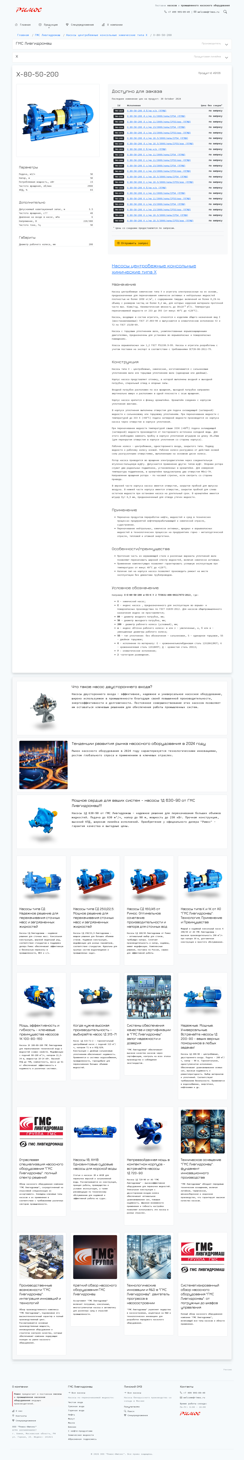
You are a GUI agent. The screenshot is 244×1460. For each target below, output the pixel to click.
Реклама (227, 1369)
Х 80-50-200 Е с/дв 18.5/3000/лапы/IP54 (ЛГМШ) (157, 176)
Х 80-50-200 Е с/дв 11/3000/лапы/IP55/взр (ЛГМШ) (159, 160)
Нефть (71, 1414)
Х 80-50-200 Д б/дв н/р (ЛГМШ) (146, 110)
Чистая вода (75, 1402)
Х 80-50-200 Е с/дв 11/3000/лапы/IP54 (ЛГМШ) (156, 154)
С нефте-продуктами (80, 1431)
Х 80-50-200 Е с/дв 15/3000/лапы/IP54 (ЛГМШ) (156, 165)
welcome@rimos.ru (206, 11)
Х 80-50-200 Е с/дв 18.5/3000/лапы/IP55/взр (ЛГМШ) (160, 182)
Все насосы (76, 1392)
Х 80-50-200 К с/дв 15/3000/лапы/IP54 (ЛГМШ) (156, 204)
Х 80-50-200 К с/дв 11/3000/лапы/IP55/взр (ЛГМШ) (159, 198)
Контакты (19, 1416)
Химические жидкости (81, 1435)
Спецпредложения (80, 24)
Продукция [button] (48, 24)
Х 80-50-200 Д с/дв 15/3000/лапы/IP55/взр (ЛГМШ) (159, 132)
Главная (23, 24)
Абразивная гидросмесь (82, 1439)
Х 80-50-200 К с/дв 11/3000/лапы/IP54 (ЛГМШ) (156, 193)
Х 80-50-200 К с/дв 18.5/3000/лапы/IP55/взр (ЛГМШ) (160, 220)
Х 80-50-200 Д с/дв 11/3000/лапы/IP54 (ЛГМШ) (156, 116)
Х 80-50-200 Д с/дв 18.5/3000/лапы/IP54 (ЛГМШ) (157, 138)
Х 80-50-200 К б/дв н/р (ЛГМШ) (146, 187)
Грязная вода (76, 1406)
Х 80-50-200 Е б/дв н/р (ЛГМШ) (146, 149)
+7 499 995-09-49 (177, 11)
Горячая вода (76, 1410)
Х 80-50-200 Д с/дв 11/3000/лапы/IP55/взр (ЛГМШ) (159, 121)
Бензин (72, 1427)
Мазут (71, 1418)
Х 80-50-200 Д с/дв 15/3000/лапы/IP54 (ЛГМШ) (156, 127)
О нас (17, 1411)
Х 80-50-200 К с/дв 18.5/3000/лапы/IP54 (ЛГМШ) (157, 215)
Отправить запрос (132, 243)
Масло (71, 1422)
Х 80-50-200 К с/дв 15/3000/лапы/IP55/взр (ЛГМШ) (159, 209)
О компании (112, 24)
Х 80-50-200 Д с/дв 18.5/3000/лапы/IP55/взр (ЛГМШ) (160, 143)
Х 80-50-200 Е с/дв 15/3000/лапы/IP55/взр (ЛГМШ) (159, 171)
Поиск (129, 1411)
